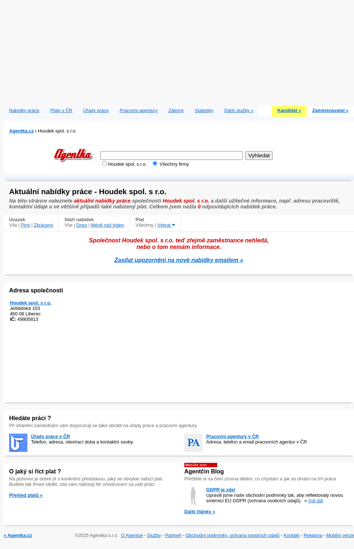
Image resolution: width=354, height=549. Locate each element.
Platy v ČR (61, 110)
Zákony (176, 110)
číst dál (315, 500)
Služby (154, 535)
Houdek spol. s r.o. (30, 303)
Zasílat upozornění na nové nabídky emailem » (179, 260)
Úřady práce (96, 110)
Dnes (81, 225)
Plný (25, 225)
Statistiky (204, 110)
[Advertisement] (179, 51)
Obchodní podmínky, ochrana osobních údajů (233, 535)
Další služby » (239, 110)
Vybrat (166, 225)
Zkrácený (43, 225)
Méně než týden (107, 225)
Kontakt (291, 535)
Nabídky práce (24, 110)
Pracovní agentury (139, 110)
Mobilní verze (340, 535)
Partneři (173, 535)
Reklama (313, 535)
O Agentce (132, 535)
